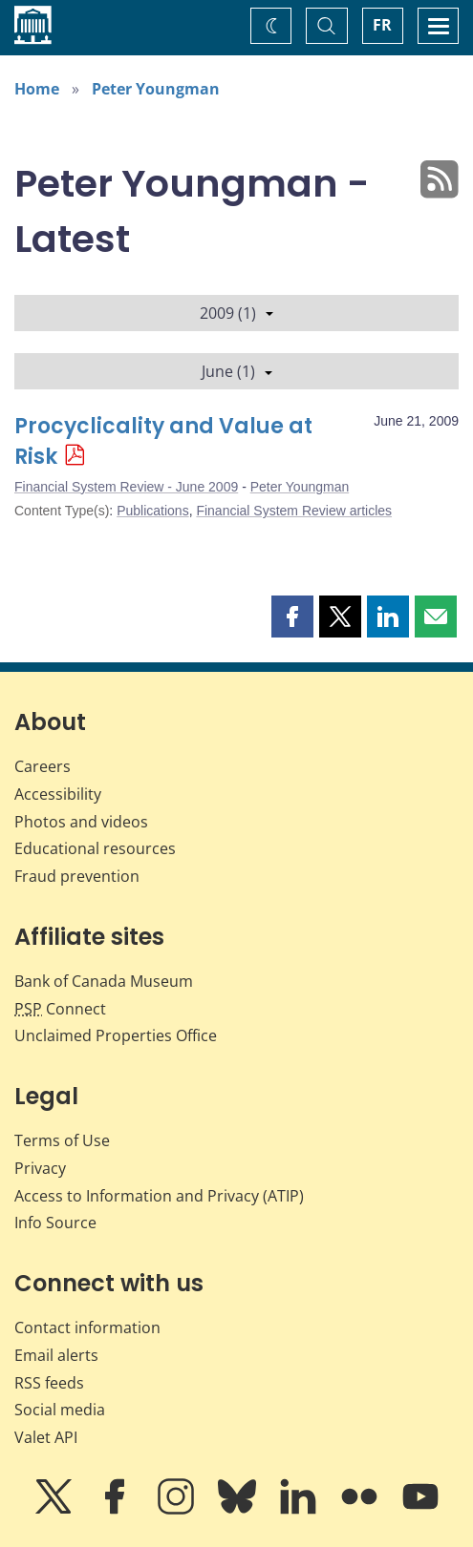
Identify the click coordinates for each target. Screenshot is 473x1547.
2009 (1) (236, 313)
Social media (59, 1409)
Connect (60, 1008)
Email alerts (56, 1355)
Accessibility (57, 794)
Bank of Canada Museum (103, 981)
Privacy (40, 1168)
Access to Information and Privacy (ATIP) (159, 1195)
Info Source (55, 1222)
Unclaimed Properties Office (115, 1035)
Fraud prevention (77, 876)
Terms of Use (62, 1140)
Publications (153, 510)
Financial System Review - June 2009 (126, 486)
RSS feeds (49, 1382)
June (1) (237, 371)
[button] (292, 617)
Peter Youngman (156, 88)
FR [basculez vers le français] (382, 24)
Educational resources (95, 848)
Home (36, 88)
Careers (42, 766)
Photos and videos (81, 821)
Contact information (87, 1327)
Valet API (45, 1437)
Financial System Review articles (294, 510)
